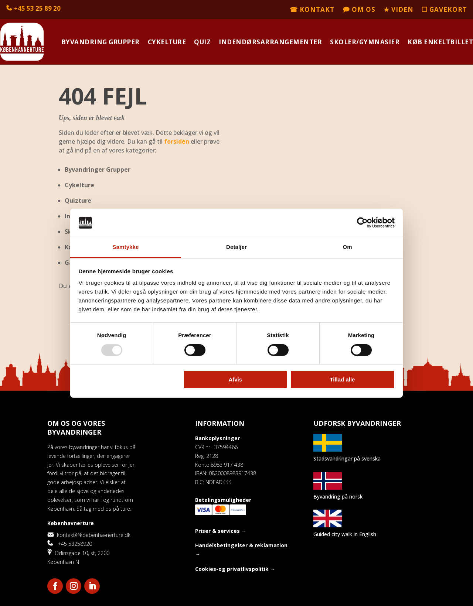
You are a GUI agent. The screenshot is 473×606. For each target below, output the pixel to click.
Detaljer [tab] (236, 247)
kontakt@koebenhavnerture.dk (88, 534)
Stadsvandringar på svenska (347, 458)
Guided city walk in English (344, 534)
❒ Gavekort (444, 10)
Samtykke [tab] (126, 247)
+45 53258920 (69, 543)
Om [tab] (347, 247)
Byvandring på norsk (338, 496)
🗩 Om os (359, 10)
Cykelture (167, 42)
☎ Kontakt (312, 10)
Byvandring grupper (100, 42)
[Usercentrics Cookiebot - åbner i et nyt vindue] (362, 222)
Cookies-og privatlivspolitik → (235, 568)
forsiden (176, 141)
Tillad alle (342, 379)
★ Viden (399, 10)
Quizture (78, 200)
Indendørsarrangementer (270, 42)
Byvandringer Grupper (97, 169)
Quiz (202, 42)
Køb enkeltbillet (440, 42)
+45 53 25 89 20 (37, 8)
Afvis (235, 379)
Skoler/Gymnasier (364, 42)
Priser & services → (220, 530)
